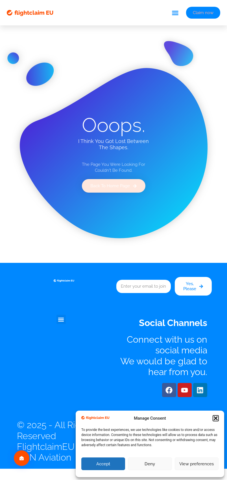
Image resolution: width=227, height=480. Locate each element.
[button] (216, 418)
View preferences (196, 463)
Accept (103, 463)
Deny (150, 463)
